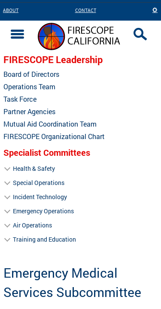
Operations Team (29, 86)
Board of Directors (31, 74)
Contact (85, 10)
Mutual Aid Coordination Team (50, 124)
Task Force (19, 99)
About (10, 10)
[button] (155, 10)
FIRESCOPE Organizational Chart (54, 136)
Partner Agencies (29, 111)
